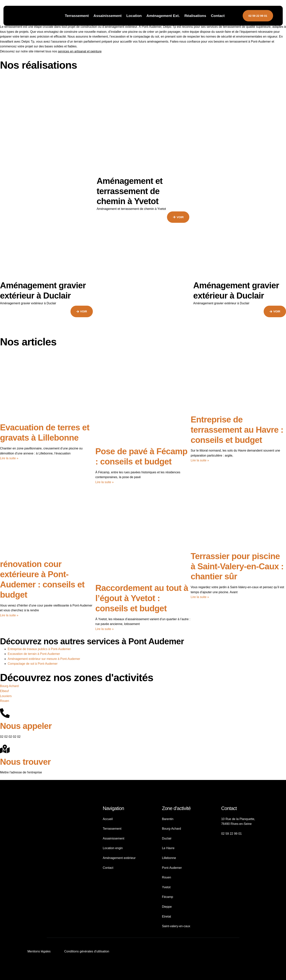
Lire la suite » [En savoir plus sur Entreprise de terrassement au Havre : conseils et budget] (200, 460)
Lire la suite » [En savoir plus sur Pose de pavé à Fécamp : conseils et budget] (104, 482)
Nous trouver (25, 761)
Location (134, 16)
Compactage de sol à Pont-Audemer (33, 663)
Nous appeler (26, 726)
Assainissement (107, 16)
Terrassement (77, 16)
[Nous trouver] (5, 749)
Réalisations (195, 16)
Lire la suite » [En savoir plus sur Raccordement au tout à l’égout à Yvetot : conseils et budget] (104, 629)
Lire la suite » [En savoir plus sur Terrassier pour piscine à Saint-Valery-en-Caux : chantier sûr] (200, 597)
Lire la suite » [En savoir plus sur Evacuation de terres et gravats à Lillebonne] (9, 458)
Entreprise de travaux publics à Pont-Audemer (39, 649)
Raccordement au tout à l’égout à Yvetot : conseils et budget (141, 598)
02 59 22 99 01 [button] (257, 15)
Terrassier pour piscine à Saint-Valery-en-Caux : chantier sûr (237, 566)
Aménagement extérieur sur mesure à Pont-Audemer (44, 658)
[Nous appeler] (5, 713)
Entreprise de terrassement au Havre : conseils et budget (237, 430)
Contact (218, 16)
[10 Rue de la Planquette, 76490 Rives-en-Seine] (241, 870)
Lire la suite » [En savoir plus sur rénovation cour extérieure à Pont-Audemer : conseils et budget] (9, 615)
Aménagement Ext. (163, 16)
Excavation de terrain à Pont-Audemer (34, 653)
